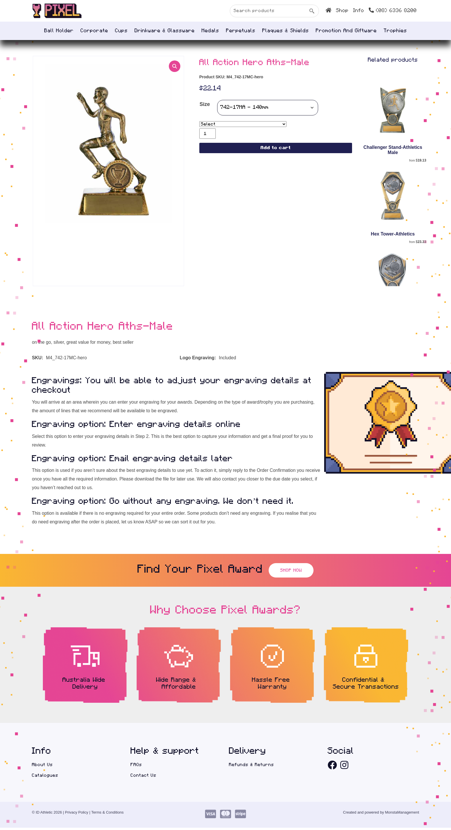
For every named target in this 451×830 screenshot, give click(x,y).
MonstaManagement (402, 814)
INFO (358, 10)
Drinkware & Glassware (165, 30)
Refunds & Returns (251, 766)
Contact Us (143, 777)
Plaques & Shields (285, 30)
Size (205, 105)
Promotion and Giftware (346, 30)
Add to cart (275, 148)
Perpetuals (240, 30)
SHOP (342, 10)
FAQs (136, 766)
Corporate (94, 30)
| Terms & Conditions (106, 814)
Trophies (395, 30)
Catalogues (45, 777)
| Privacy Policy (75, 814)
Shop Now (291, 572)
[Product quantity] (207, 134)
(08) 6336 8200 (393, 10)
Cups (121, 30)
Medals (210, 30)
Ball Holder (59, 30)
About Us (42, 766)
